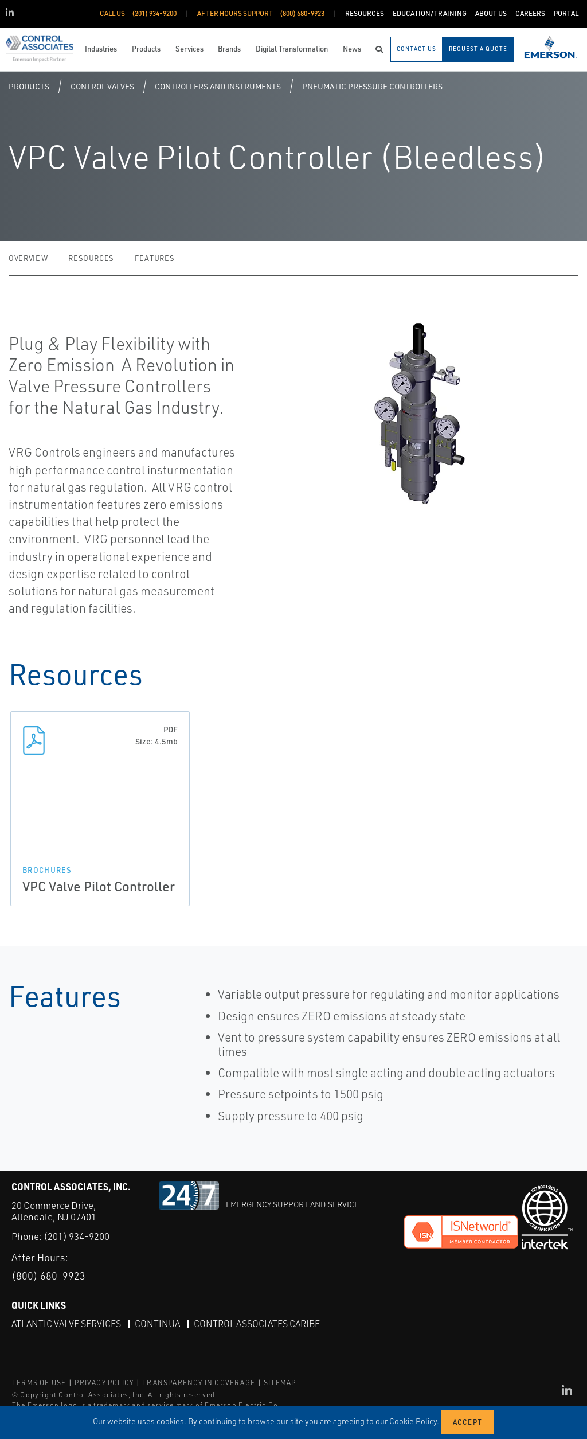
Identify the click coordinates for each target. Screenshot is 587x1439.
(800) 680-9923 (48, 1275)
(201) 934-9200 (76, 1236)
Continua (157, 1323)
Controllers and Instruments (218, 86)
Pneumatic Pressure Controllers (372, 86)
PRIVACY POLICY (104, 1382)
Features (154, 258)
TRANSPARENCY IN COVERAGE (198, 1382)
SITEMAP (280, 1382)
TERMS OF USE (39, 1382)
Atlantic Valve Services (66, 1323)
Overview (28, 258)
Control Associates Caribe (257, 1323)
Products (29, 86)
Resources (91, 258)
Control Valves (102, 86)
